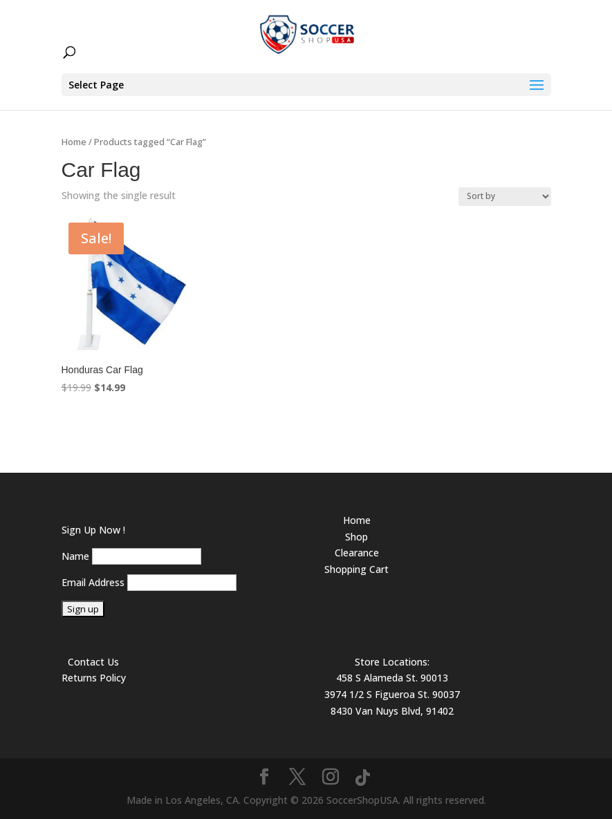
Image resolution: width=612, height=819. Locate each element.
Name (75, 556)
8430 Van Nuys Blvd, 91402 (392, 710)
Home (74, 141)
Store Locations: (392, 661)
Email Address (93, 582)
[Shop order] (504, 196)
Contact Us (93, 661)
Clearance (357, 552)
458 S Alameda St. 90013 (392, 677)
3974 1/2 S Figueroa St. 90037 (392, 694)
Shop (356, 536)
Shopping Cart (356, 569)
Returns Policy (94, 677)
